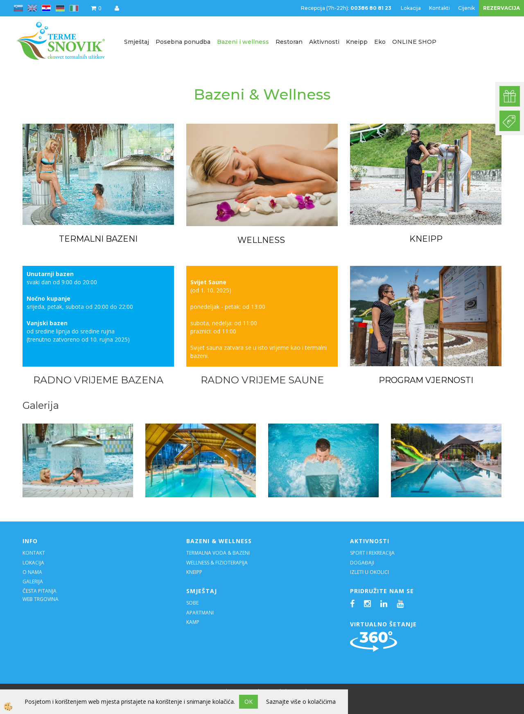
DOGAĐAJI (362, 562)
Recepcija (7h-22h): (347, 8)
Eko (380, 41)
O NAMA (32, 572)
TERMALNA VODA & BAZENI (218, 552)
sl (18, 8)
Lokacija (411, 8)
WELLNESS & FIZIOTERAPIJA (217, 562)
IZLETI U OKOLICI (369, 572)
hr (46, 8)
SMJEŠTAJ (201, 591)
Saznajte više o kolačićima (301, 701)
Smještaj (136, 41)
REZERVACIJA (501, 8)
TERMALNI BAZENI (98, 239)
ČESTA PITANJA (39, 590)
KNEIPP (426, 239)
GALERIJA (33, 581)
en (32, 8)
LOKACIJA (33, 562)
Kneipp (357, 41)
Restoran (289, 41)
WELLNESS (262, 240)
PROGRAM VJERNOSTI (426, 380)
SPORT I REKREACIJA (373, 552)
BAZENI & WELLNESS (219, 541)
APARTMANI (200, 612)
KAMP (192, 622)
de (60, 8)
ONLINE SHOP (414, 41)
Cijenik (466, 8)
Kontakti (439, 8)
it (74, 8)
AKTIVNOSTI (369, 541)
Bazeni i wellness (243, 41)
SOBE (192, 602)
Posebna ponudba (183, 41)
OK (248, 701)
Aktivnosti (324, 41)
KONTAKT (34, 552)
